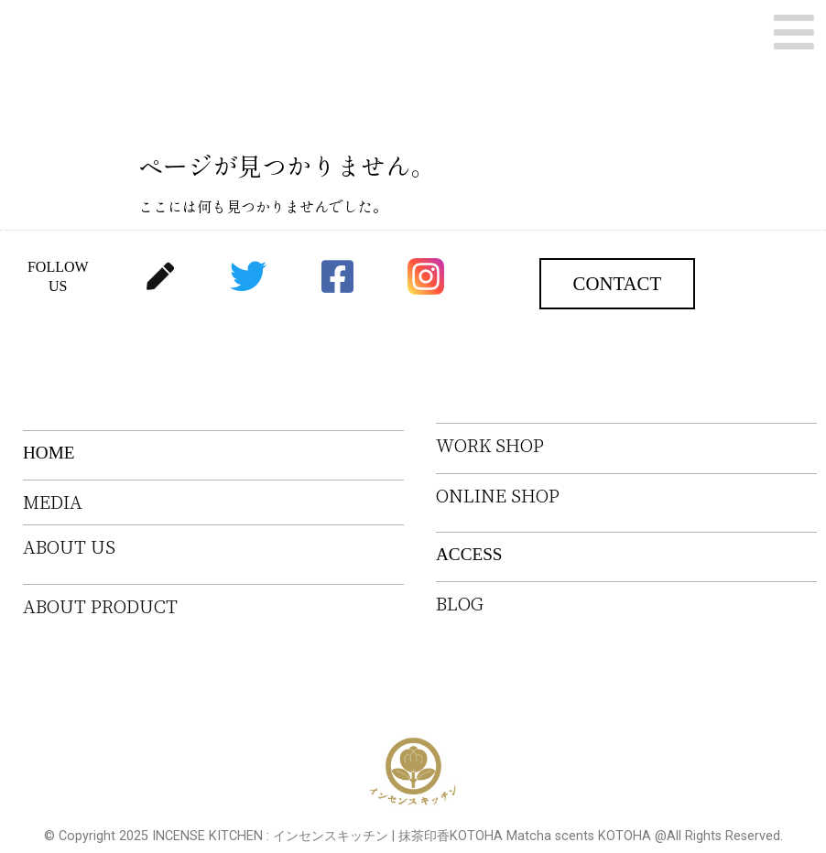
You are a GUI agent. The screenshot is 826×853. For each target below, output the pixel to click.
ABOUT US (69, 546)
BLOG (460, 603)
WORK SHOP (490, 445)
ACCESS (469, 554)
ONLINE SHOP (498, 495)
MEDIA (52, 502)
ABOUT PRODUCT (100, 606)
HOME (49, 452)
